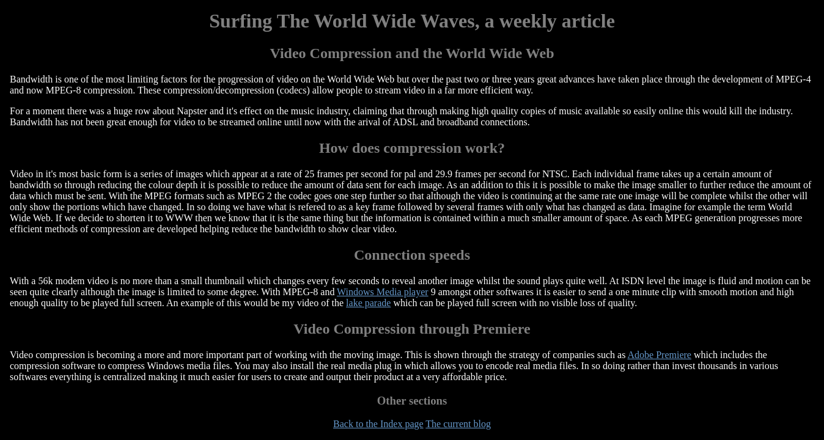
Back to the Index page (378, 424)
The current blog (458, 424)
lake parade (368, 303)
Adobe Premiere (659, 355)
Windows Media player (383, 292)
